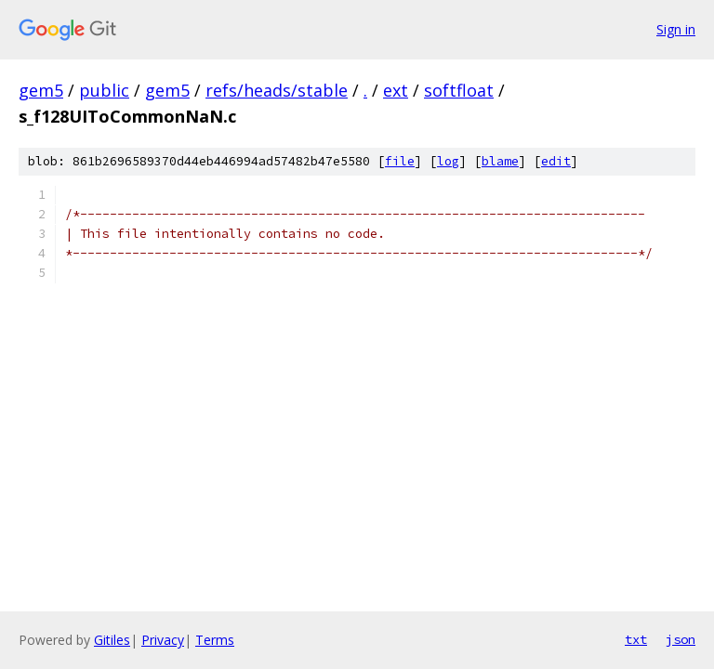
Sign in (675, 29)
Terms (214, 640)
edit (556, 161)
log (448, 161)
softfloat (459, 90)
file (400, 161)
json (680, 639)
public (104, 90)
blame (500, 161)
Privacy (162, 640)
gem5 (41, 90)
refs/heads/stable (276, 90)
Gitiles (112, 640)
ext (395, 90)
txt (636, 639)
